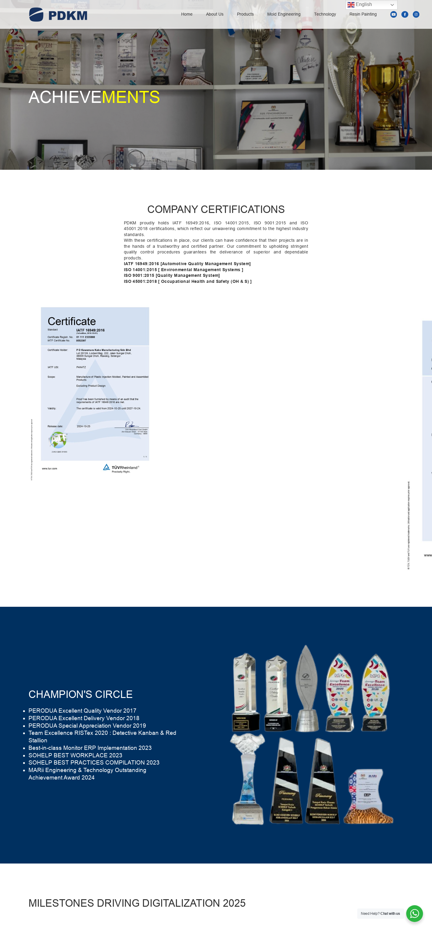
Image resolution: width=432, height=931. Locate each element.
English (359, 4)
